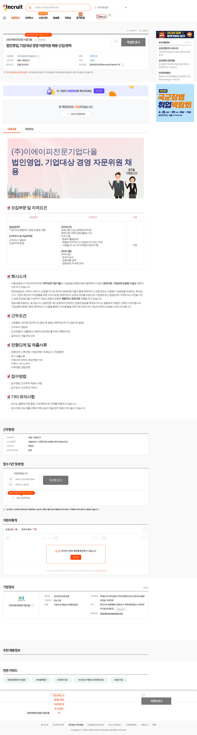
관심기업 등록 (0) (21, 498)
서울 (30, 437)
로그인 (58, 550)
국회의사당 (43, 441)
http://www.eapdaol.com (111, 613)
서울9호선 (32, 441)
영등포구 (37, 437)
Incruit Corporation (101, 730)
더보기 (146, 587)
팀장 (30, 450)
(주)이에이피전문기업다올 (19, 40)
